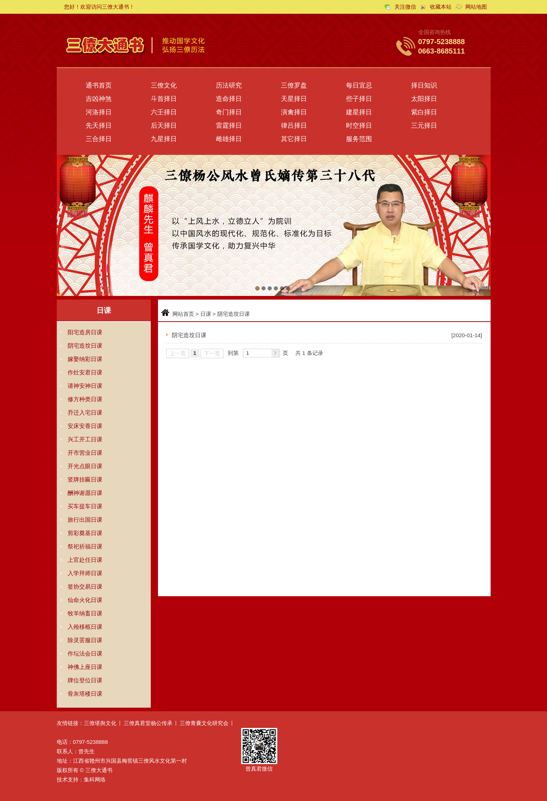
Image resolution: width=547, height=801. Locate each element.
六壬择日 (164, 112)
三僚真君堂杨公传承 (148, 723)
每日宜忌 (359, 85)
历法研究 (229, 85)
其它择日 (294, 139)
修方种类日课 (85, 399)
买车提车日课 (85, 506)
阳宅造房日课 (85, 332)
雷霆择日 (229, 125)
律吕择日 (294, 125)
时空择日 (359, 125)
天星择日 (294, 98)
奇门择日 (229, 112)
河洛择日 (99, 112)
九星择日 (164, 139)
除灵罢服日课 (85, 640)
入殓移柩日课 (85, 627)
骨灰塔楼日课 (85, 694)
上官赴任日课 (85, 560)
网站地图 (476, 7)
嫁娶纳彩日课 (85, 359)
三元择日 (424, 125)
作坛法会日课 (85, 653)
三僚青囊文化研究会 (204, 723)
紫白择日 (424, 112)
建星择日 (359, 112)
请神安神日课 (85, 386)
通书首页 (99, 85)
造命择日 (229, 98)
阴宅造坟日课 (85, 346)
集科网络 (95, 779)
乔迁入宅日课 (85, 413)
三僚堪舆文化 (100, 723)
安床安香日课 (85, 426)
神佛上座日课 (85, 667)
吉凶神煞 (99, 98)
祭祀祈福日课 (85, 546)
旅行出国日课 (85, 520)
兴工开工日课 (85, 439)
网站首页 (183, 314)
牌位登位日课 (85, 680)
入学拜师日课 (85, 573)
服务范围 (359, 139)
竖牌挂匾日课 (85, 479)
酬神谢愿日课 (85, 493)
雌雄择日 (229, 139)
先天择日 (99, 125)
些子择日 (359, 98)
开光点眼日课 (85, 466)
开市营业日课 (85, 453)
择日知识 (424, 85)
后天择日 (164, 125)
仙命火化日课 (85, 600)
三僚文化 (164, 85)
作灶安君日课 (85, 372)
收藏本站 (441, 7)
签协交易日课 (85, 587)
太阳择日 (424, 98)
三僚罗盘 (294, 85)
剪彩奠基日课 (85, 533)
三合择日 (99, 139)
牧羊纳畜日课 (85, 613)
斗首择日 (164, 98)
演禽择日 (294, 112)
